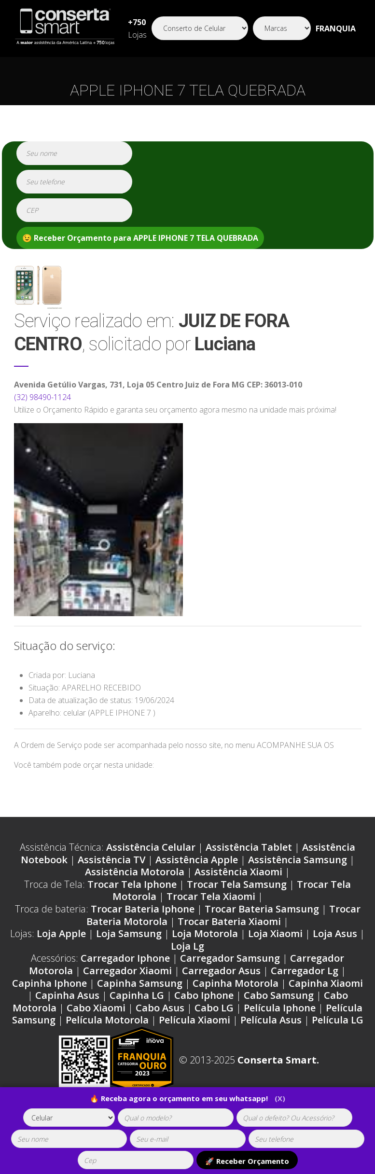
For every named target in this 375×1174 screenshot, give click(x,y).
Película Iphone (280, 1007)
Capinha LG (137, 995)
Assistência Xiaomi (238, 871)
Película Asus (271, 1019)
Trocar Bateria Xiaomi (229, 921)
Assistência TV (111, 859)
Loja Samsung (129, 933)
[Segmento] (200, 28)
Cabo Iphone (204, 995)
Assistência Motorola (134, 871)
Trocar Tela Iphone (132, 884)
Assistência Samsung (297, 859)
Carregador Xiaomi (127, 970)
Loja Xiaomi (275, 933)
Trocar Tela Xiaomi (211, 896)
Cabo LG (214, 1007)
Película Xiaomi (194, 1019)
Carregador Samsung (230, 958)
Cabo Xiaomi (96, 1007)
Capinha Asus (67, 995)
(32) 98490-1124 (42, 397)
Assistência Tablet (249, 847)
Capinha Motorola (235, 983)
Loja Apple (61, 933)
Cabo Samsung (279, 995)
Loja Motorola (205, 933)
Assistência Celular (150, 847)
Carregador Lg (304, 970)
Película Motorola (107, 1019)
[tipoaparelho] (69, 1117)
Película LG (337, 1019)
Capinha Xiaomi (326, 983)
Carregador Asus (221, 970)
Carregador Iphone (125, 958)
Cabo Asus (160, 1007)
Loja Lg (187, 946)
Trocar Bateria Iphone (142, 908)
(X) (280, 1098)
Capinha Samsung (139, 983)
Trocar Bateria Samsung (262, 908)
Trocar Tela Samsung (237, 884)
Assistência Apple (196, 859)
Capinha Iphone (49, 983)
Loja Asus (335, 933)
